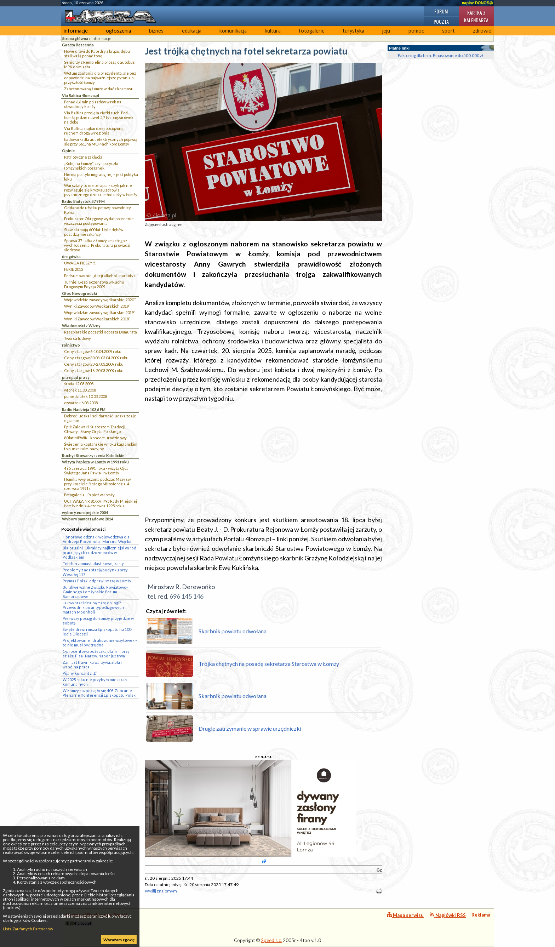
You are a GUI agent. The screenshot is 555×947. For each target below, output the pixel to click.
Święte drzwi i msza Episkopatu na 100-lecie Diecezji (97, 631)
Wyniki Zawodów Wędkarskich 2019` (97, 306)
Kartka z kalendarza (476, 16)
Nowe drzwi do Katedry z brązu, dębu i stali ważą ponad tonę (98, 53)
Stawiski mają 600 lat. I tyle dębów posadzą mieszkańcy (93, 231)
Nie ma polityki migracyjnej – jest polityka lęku (101, 176)
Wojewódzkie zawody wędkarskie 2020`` (100, 299)
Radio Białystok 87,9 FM (83, 201)
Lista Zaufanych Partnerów (28, 928)
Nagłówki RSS (447, 915)
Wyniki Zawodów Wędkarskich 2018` (97, 318)
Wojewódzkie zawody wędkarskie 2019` (99, 312)
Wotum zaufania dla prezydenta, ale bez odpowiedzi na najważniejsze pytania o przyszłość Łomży (100, 78)
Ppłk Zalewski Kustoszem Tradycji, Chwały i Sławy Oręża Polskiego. (95, 429)
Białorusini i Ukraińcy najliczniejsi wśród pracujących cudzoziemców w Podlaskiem (99, 552)
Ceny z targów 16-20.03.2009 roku (94, 370)
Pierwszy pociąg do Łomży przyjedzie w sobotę (98, 620)
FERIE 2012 (73, 269)
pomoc (416, 31)
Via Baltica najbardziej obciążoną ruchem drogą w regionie (94, 130)
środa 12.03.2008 (78, 383)
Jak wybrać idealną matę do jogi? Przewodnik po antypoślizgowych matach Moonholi (93, 607)
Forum (441, 11)
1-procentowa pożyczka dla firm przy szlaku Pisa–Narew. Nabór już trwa (96, 653)
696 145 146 (187, 596)
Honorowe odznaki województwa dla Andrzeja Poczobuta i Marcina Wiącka (97, 539)
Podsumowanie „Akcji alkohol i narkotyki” (101, 275)
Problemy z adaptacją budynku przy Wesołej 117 (95, 572)
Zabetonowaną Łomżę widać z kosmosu (98, 88)
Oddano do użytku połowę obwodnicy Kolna (97, 210)
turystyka (353, 31)
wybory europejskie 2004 (85, 512)
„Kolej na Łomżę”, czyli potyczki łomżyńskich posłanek (91, 165)
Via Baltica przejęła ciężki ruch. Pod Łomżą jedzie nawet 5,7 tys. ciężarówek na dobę (98, 117)
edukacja (191, 31)
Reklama (480, 915)
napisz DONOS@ (477, 3)
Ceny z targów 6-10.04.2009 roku (92, 351)
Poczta (441, 21)
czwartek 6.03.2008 (81, 402)
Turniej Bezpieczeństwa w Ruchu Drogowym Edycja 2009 (94, 284)
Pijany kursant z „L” (80, 673)
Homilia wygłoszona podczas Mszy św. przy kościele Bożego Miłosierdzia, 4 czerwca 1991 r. (97, 484)
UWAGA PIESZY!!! (80, 263)
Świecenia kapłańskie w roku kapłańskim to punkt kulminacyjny (100, 446)
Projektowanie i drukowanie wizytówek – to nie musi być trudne (100, 642)
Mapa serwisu (405, 915)
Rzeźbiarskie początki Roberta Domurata (100, 332)
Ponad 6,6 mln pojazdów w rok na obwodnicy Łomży (92, 104)
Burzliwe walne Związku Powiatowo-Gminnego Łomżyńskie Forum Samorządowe (95, 592)
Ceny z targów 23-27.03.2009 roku (94, 364)
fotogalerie (312, 31)
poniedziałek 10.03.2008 (85, 396)
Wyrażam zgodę (119, 939)
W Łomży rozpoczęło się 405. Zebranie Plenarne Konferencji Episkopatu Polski (100, 692)
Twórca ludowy (77, 338)
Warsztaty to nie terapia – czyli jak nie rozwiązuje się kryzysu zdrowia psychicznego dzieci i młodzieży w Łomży (100, 190)
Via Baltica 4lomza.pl (80, 95)
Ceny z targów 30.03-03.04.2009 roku (96, 357)
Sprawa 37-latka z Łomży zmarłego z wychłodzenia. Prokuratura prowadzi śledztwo (97, 245)
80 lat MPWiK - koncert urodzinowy (95, 437)
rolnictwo (71, 345)
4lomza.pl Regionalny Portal (96, 919)
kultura (273, 31)
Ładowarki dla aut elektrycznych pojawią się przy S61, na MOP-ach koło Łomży (100, 141)
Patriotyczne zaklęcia (83, 157)
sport (448, 31)
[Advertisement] (263, 459)
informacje (76, 31)
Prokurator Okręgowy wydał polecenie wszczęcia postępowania (99, 221)
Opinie (68, 150)
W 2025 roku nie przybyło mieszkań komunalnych (95, 681)
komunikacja (233, 31)
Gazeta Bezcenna (78, 44)
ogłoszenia (118, 31)
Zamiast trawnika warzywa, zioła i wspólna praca (92, 664)
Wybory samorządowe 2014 (87, 519)
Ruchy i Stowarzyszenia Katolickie (93, 455)
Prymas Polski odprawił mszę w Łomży (97, 580)
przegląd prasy (76, 377)
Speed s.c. (271, 940)
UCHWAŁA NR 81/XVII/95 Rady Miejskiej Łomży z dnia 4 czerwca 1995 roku (100, 503)
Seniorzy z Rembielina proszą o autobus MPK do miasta (99, 64)
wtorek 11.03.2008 (80, 390)
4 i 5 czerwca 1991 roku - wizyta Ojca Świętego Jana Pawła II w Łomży (96, 470)
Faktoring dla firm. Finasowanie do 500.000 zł (441, 55)
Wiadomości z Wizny (81, 325)
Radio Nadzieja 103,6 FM (83, 409)
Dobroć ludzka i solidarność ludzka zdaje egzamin (100, 418)
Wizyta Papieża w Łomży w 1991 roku (95, 462)
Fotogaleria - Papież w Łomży (89, 494)
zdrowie (482, 31)
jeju (386, 31)
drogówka (71, 256)
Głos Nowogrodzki (79, 293)
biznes (156, 31)
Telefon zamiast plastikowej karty (93, 563)
